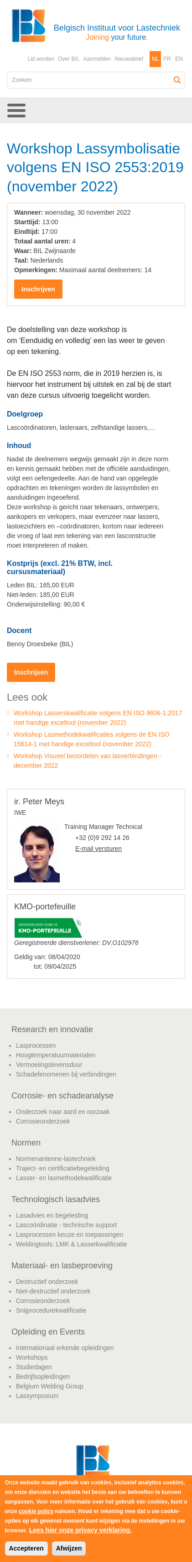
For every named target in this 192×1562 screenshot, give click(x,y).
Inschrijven (38, 289)
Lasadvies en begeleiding (52, 1215)
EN (179, 59)
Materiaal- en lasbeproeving (62, 1265)
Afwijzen (69, 1548)
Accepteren (26, 1548)
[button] (96, 110)
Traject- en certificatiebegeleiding (62, 1168)
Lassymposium (37, 1395)
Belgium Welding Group (49, 1386)
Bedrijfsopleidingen (43, 1376)
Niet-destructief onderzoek (53, 1291)
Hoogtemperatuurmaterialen (55, 1055)
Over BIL (68, 59)
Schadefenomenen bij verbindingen (66, 1074)
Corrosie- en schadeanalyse (62, 1095)
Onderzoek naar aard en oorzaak (62, 1111)
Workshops (32, 1357)
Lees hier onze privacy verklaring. (80, 1530)
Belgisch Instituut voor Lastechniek (117, 32)
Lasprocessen (36, 1045)
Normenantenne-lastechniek (56, 1158)
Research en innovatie (52, 1029)
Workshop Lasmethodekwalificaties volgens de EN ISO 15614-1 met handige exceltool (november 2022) (91, 739)
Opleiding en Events (48, 1331)
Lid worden (40, 59)
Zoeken (177, 79)
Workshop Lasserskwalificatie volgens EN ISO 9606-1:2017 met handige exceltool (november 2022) (98, 717)
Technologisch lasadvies (55, 1199)
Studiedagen (34, 1367)
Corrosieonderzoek (43, 1121)
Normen (26, 1142)
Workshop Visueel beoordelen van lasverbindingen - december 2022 (87, 760)
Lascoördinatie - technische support (66, 1225)
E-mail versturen (98, 848)
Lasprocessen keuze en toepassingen (69, 1234)
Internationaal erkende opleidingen (65, 1347)
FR (167, 59)
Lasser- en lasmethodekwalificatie (64, 1178)
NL (155, 59)
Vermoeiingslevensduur (49, 1064)
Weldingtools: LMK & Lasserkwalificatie (71, 1244)
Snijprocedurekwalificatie (51, 1310)
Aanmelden (97, 59)
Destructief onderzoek (47, 1281)
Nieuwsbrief (128, 59)
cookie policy (36, 1511)
